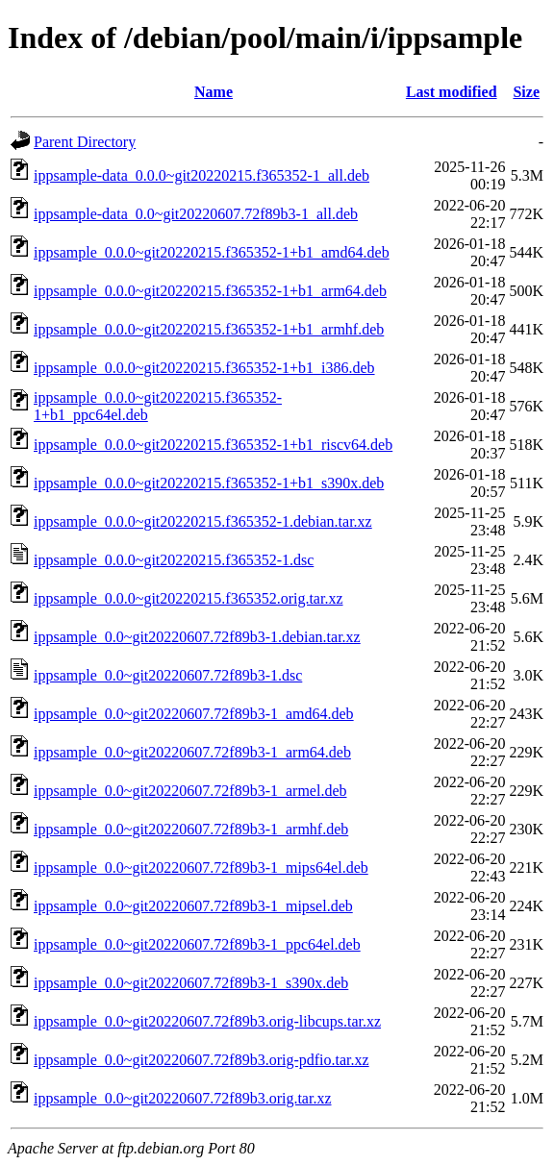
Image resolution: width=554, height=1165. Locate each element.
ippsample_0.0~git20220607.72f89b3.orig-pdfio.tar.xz (201, 1060)
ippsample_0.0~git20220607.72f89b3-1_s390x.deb (191, 983)
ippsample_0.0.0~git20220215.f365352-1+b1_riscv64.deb (213, 444)
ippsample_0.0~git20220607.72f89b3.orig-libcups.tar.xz (207, 1021)
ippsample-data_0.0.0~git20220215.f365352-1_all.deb (201, 175)
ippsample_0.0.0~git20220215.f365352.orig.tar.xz (188, 598)
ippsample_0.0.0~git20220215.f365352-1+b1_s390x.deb (209, 483)
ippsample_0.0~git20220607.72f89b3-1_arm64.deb (192, 752)
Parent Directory (85, 142)
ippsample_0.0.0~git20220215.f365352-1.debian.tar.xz (203, 521)
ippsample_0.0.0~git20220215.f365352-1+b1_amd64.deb (212, 252)
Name (213, 92)
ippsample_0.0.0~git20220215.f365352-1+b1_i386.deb (204, 367)
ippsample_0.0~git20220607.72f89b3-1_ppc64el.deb (197, 944)
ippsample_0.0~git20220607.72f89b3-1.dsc (168, 675)
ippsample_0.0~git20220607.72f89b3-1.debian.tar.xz (197, 637)
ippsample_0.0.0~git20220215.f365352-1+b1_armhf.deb (209, 329)
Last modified (451, 92)
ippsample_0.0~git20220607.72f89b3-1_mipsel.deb (193, 906)
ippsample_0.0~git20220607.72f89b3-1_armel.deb (190, 790)
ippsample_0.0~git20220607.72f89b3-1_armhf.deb (191, 829)
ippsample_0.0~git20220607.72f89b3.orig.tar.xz (183, 1098)
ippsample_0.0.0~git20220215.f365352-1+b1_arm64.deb (210, 291)
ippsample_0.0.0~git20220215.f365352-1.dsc (174, 560)
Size (526, 92)
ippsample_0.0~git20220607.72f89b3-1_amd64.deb (194, 714)
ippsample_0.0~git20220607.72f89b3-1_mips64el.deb (201, 867)
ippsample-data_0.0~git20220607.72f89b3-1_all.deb (196, 214)
